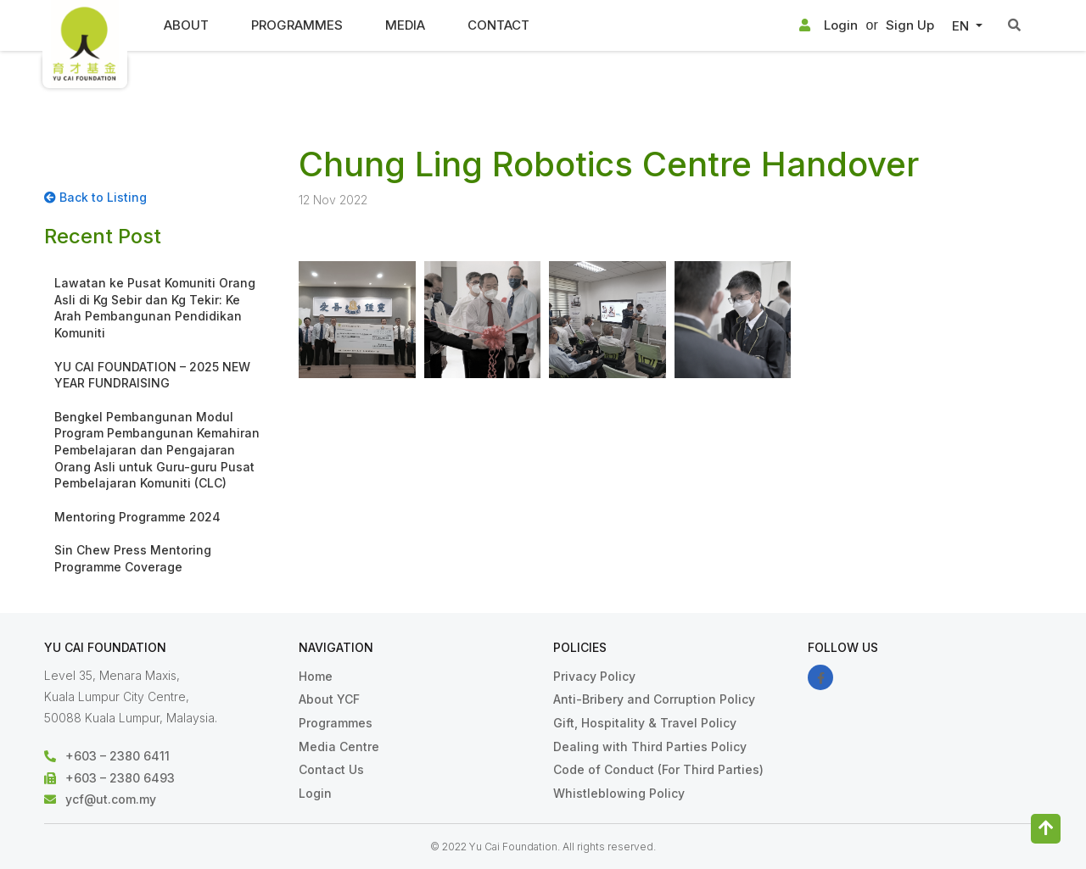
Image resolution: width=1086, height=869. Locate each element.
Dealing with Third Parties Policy (650, 746)
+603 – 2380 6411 (117, 756)
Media (405, 25)
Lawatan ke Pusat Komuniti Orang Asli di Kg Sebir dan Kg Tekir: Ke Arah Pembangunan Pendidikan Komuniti (154, 308)
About (186, 25)
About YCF (329, 699)
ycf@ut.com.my (110, 799)
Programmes (297, 25)
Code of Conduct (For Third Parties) (658, 769)
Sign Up (910, 25)
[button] (966, 26)
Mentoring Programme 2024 (137, 517)
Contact (498, 25)
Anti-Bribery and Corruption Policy (654, 699)
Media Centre (339, 746)
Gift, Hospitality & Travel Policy (644, 723)
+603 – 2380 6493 (120, 778)
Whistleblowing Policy (619, 793)
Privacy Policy (594, 676)
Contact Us (331, 769)
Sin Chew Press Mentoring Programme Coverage (132, 558)
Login (828, 25)
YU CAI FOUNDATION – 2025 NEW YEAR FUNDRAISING (152, 375)
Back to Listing (95, 197)
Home (316, 676)
